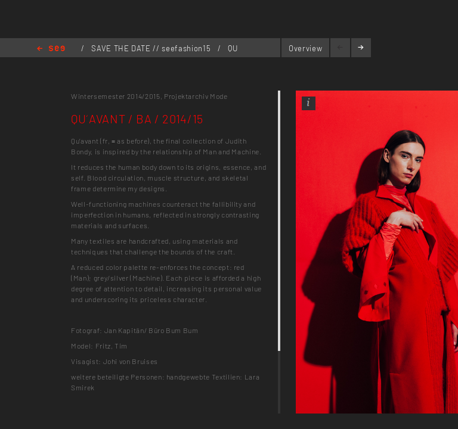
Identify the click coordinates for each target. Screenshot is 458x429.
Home (51, 49)
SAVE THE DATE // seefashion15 (152, 48)
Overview (305, 48)
